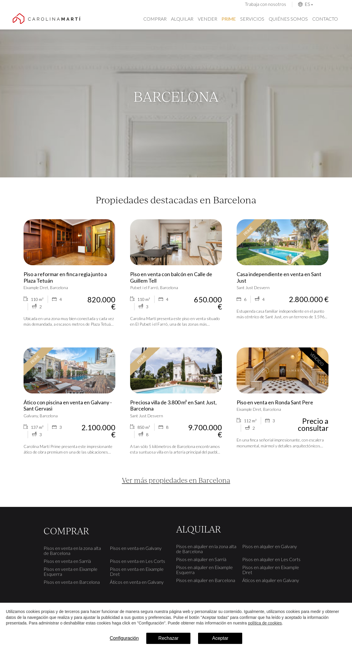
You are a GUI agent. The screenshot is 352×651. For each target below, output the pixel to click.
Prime (229, 19)
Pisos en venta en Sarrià (67, 561)
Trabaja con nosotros (265, 4)
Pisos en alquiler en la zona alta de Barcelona (206, 548)
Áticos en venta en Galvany (137, 582)
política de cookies (265, 623)
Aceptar (220, 638)
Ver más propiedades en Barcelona (176, 480)
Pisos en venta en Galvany (136, 548)
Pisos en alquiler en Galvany (269, 546)
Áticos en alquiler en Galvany (270, 580)
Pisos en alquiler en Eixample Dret (270, 569)
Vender (207, 19)
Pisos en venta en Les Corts (137, 561)
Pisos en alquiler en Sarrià (201, 559)
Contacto (325, 19)
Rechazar (168, 638)
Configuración (124, 638)
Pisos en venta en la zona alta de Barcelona (72, 550)
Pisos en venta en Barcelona (72, 582)
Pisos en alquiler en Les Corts (271, 559)
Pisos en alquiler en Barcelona (205, 580)
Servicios (252, 19)
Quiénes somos (288, 19)
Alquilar (182, 19)
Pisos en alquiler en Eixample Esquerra (204, 569)
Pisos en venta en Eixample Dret (137, 571)
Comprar (155, 19)
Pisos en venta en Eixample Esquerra (70, 571)
